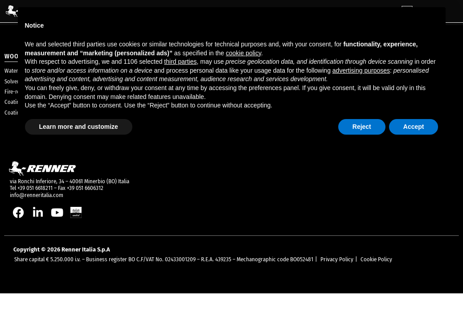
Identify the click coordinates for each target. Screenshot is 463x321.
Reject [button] (361, 126)
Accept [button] (413, 126)
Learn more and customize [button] (78, 126)
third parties (180, 61)
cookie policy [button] (243, 53)
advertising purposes (361, 70)
